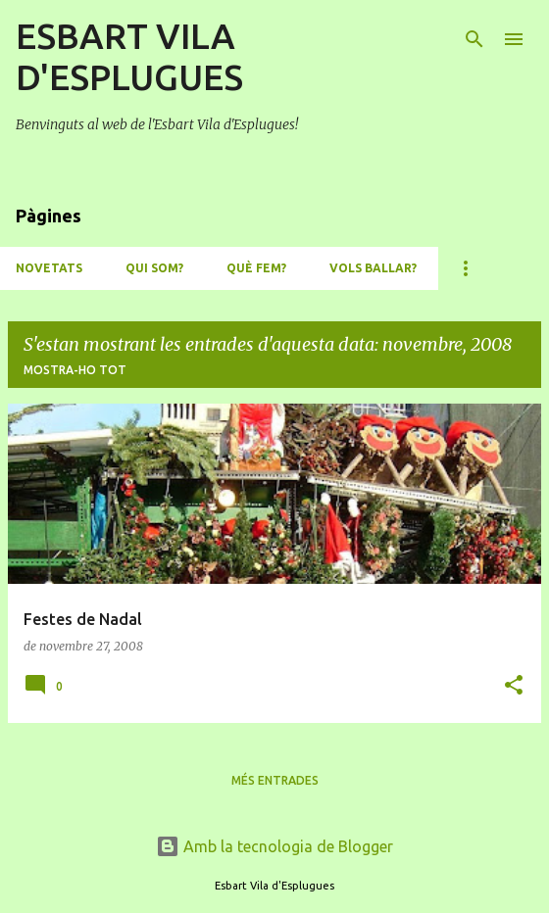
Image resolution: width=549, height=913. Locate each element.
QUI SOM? (154, 268)
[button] (513, 686)
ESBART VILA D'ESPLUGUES (129, 56)
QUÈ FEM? (256, 268)
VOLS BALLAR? (373, 268)
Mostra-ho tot (75, 369)
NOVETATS (49, 268)
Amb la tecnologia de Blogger (274, 846)
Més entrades (275, 780)
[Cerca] (474, 39)
